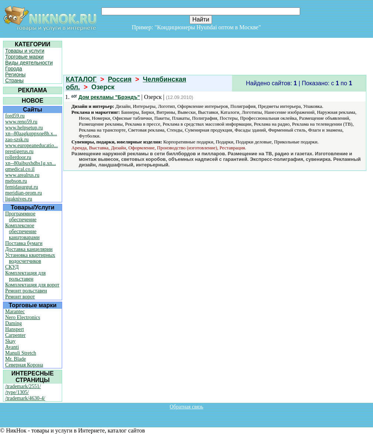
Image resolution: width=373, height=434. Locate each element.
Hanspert (14, 329)
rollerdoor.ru (18, 157)
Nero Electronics (22, 317)
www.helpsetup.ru (24, 127)
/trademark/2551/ (23, 386)
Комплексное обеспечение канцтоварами (22, 231)
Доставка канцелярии (29, 249)
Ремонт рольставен (26, 291)
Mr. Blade (15, 359)
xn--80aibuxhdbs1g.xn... (30, 163)
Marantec (15, 311)
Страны (14, 80)
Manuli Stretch (20, 353)
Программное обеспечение (21, 216)
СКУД (12, 267)
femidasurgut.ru (21, 187)
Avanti (12, 347)
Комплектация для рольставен (25, 276)
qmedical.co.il (19, 169)
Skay (10, 341)
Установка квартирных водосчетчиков (30, 258)
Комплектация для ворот (32, 285)
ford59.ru (15, 116)
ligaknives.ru (18, 199)
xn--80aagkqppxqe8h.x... (31, 133)
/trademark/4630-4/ (25, 398)
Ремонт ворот (20, 296)
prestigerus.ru (19, 151)
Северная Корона (24, 365)
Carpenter (15, 335)
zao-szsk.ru (16, 139)
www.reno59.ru (21, 122)
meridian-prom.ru (23, 193)
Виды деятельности (29, 63)
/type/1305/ (17, 392)
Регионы (15, 74)
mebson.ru (16, 181)
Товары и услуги (24, 51)
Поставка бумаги (24, 243)
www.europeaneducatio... (31, 145)
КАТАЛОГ (81, 79)
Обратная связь (187, 407)
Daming (13, 323)
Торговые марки (24, 57)
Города (13, 69)
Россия (120, 79)
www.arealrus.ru (22, 175)
